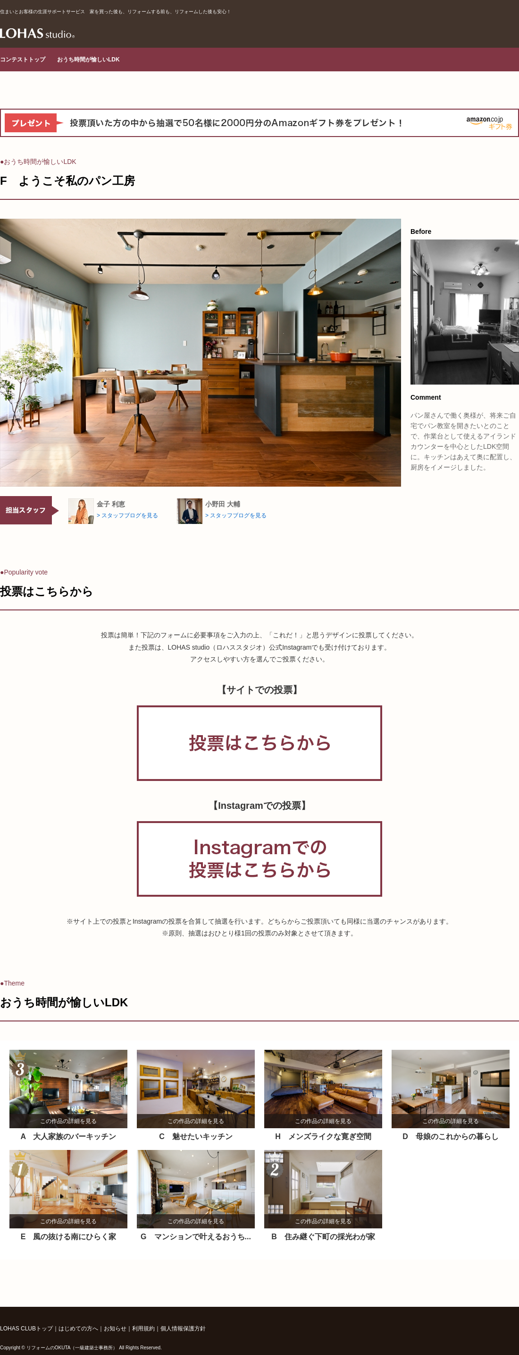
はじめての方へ (78, 1328)
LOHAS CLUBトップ (26, 1328)
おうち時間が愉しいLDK (88, 59)
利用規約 (143, 1328)
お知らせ (115, 1328)
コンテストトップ (22, 59)
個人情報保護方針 (183, 1328)
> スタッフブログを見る (127, 515)
